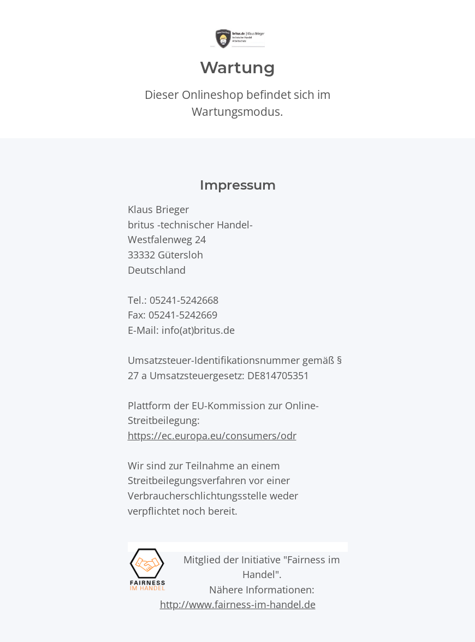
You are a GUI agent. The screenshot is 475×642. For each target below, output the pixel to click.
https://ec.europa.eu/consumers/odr (212, 435)
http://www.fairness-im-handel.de (238, 604)
